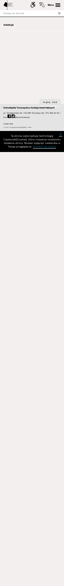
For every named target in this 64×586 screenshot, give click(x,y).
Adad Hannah (14, 47)
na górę (46, 536)
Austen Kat (13, 61)
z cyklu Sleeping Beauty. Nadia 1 (41, 161)
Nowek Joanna (51, 165)
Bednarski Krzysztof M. (20, 101)
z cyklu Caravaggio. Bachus (44, 477)
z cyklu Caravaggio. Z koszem (42, 407)
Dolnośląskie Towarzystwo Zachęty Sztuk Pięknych (28, 541)
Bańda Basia (14, 87)
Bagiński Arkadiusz (16, 73)
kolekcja (8, 24)
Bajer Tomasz (14, 78)
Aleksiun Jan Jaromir (18, 56)
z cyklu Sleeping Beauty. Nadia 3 (41, 256)
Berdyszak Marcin (17, 105)
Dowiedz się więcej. (44, 580)
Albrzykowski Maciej (18, 52)
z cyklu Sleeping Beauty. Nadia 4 (41, 298)
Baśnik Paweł (15, 92)
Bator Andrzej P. (16, 96)
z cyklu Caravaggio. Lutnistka (43, 514)
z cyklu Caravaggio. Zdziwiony (42, 330)
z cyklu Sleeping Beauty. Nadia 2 (41, 216)
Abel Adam (12, 43)
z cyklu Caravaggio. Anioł (45, 370)
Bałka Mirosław (15, 82)
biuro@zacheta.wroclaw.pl (5, 551)
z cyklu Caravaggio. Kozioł (45, 445)
